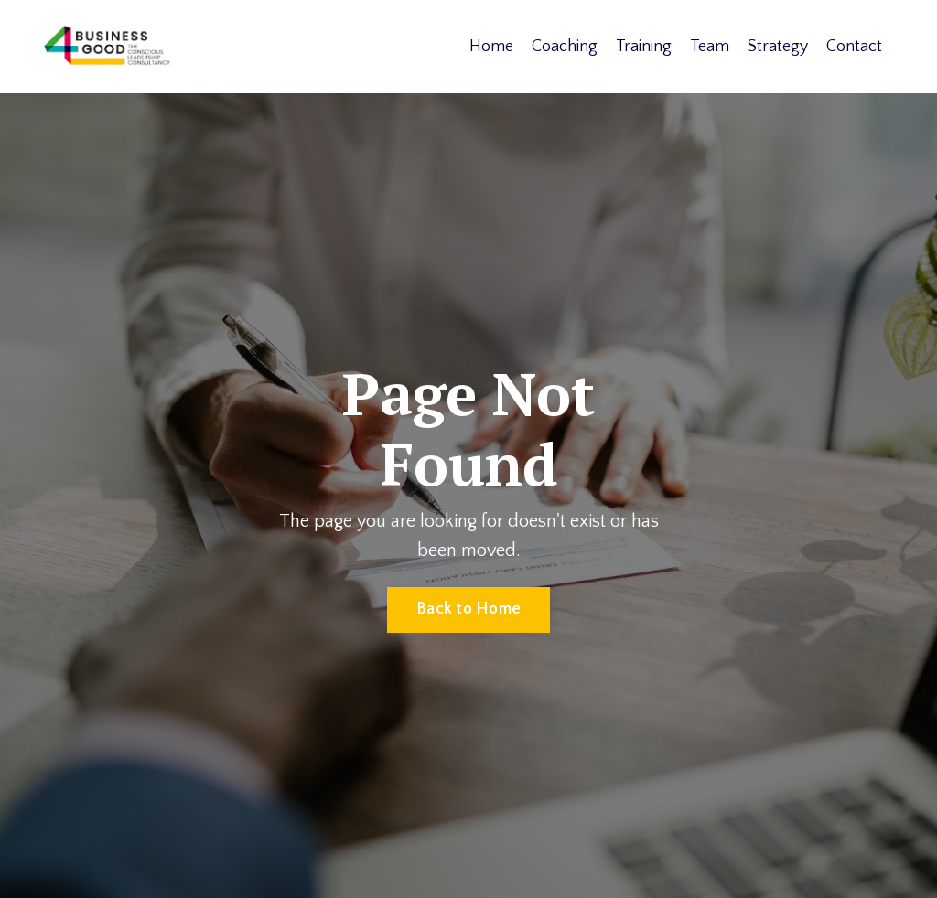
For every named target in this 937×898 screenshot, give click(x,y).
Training (644, 46)
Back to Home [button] (468, 609)
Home (491, 46)
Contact (854, 46)
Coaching (565, 46)
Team (709, 46)
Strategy (778, 46)
